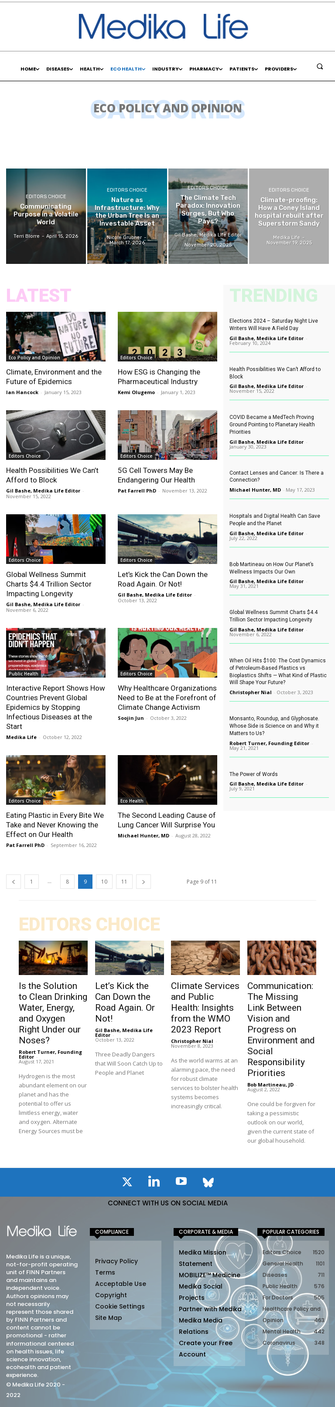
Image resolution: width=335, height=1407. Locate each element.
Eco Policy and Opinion (34, 357)
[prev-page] (13, 881)
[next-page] (143, 881)
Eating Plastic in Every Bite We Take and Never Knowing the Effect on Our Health (55, 825)
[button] (320, 66)
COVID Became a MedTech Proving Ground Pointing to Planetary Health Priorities (272, 424)
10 (104, 881)
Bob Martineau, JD (270, 1084)
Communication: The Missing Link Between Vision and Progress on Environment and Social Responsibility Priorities (281, 1029)
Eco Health (132, 801)
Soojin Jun (131, 718)
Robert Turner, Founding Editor (269, 743)
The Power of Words (253, 774)
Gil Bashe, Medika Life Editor (43, 490)
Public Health (23, 674)
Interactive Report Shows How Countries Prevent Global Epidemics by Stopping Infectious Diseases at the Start (55, 707)
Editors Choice (46, 196)
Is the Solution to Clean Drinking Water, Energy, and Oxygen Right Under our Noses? (53, 1013)
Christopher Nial (250, 692)
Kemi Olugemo (136, 392)
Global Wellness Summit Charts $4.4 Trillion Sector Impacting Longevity (49, 584)
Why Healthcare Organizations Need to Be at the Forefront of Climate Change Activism (167, 698)
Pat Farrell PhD (137, 490)
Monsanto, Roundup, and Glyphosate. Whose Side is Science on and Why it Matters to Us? (274, 725)
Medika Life (21, 737)
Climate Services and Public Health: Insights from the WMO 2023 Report (205, 1008)
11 (124, 881)
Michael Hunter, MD (143, 835)
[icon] (127, 1183)
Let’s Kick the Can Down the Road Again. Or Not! (125, 1002)
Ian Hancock (22, 392)
